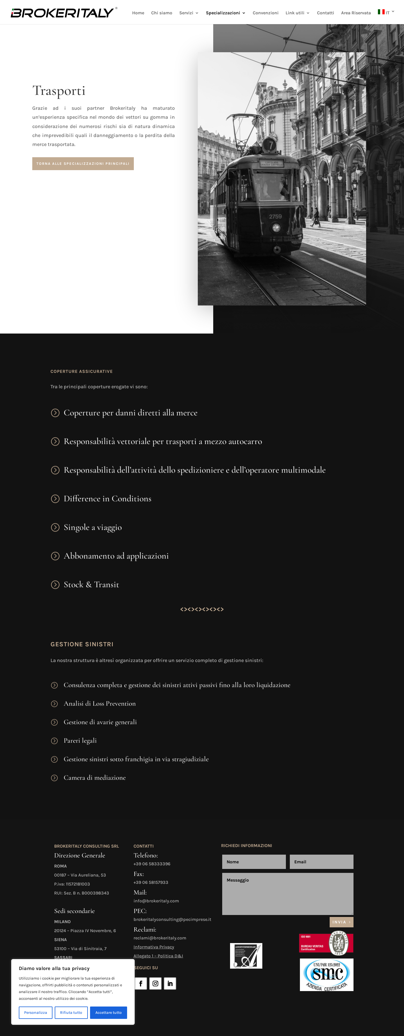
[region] (73, 992)
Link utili (295, 13)
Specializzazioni (223, 13)
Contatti (325, 13)
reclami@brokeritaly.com (160, 938)
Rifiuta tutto (71, 1012)
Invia (339, 922)
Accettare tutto (108, 1012)
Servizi (186, 13)
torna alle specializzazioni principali (83, 163)
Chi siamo (161, 13)
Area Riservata (356, 13)
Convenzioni (266, 13)
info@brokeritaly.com (156, 900)
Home (138, 13)
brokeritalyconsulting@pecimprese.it (172, 919)
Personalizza (35, 1012)
